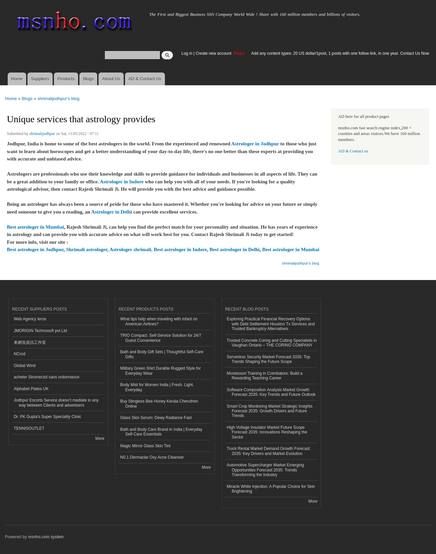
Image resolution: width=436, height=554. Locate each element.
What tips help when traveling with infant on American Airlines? (159, 321)
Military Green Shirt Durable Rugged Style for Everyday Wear (160, 370)
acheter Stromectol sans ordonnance (46, 377)
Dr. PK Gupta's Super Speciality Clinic (47, 416)
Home (17, 78)
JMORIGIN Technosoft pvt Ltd (40, 330)
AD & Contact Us (144, 78)
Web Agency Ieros (30, 319)
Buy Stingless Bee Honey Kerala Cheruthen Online (159, 403)
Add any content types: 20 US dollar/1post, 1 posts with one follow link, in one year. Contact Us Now (340, 53)
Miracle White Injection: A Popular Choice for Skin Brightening (271, 489)
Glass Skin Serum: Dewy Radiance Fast (156, 417)
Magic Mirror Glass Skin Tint (145, 446)
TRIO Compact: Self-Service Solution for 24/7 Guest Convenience (160, 337)
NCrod (19, 354)
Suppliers (40, 78)
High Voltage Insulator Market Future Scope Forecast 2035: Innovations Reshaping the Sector (267, 432)
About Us (111, 78)
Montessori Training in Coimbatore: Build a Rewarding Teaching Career (265, 375)
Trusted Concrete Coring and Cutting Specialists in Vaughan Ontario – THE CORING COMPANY (272, 343)
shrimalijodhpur (42, 133)
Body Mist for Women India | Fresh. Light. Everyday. (157, 387)
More (99, 438)
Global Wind (25, 365)
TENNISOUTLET (29, 428)
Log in (186, 53)
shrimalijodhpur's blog (58, 98)
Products (65, 78)
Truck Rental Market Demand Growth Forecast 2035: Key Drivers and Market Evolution (268, 451)
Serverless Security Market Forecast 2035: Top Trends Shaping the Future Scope (268, 359)
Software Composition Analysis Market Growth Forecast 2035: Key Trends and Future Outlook (271, 392)
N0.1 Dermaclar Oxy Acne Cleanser (152, 457)
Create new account (214, 53)
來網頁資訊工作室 (30, 342)
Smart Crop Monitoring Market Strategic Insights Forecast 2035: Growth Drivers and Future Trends (270, 411)
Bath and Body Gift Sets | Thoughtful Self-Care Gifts (161, 354)
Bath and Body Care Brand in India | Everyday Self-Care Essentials (161, 431)
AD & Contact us (353, 151)
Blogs (88, 78)
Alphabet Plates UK (31, 388)
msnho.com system (46, 537)
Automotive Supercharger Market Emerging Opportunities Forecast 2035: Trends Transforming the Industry (265, 470)
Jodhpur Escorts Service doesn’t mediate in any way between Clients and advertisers (56, 402)
